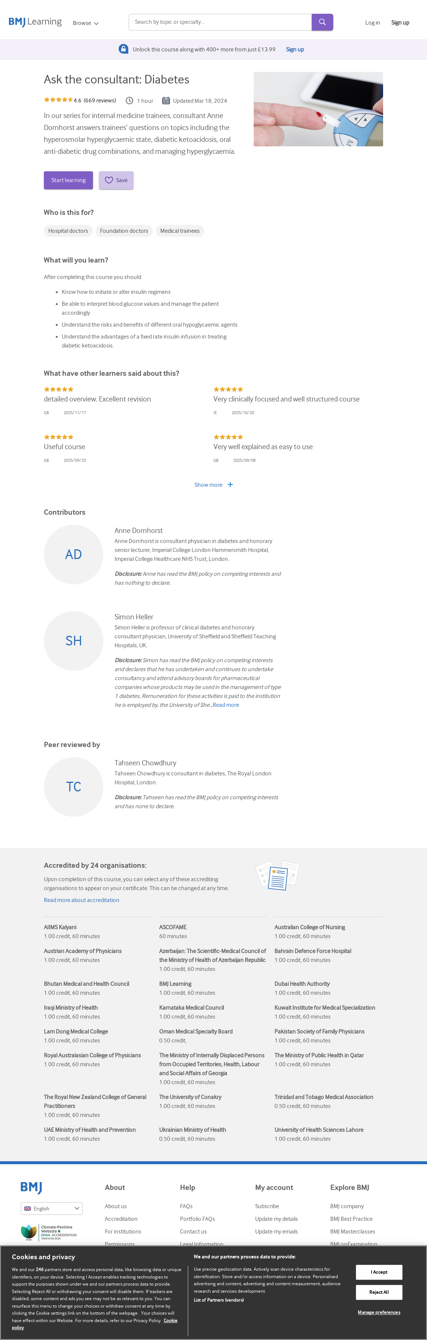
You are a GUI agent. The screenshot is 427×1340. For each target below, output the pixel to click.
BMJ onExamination (354, 1244)
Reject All (378, 1292)
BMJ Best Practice (351, 1219)
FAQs (186, 1206)
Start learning (68, 180)
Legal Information (202, 1244)
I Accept (379, 1272)
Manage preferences (379, 1312)
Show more (214, 485)
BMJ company (347, 1206)
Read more (226, 705)
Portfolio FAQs (197, 1219)
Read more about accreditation (81, 900)
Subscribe (267, 1206)
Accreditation (121, 1219)
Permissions (120, 1244)
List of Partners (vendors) (219, 1300)
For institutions (123, 1231)
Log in (372, 22)
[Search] (220, 22)
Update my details (276, 1219)
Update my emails (276, 1231)
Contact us (193, 1231)
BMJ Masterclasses (352, 1231)
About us (116, 1206)
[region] (213, 1292)
